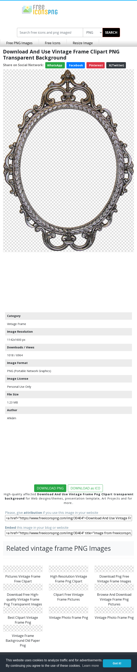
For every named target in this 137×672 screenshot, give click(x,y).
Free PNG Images (19, 43)
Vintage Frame (16, 324)
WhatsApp (55, 65)
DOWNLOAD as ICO (85, 488)
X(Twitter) (116, 65)
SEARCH (111, 32)
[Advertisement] (68, 282)
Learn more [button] (90, 665)
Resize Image (83, 43)
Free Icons (52, 43)
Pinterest (95, 65)
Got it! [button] (117, 663)
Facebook (75, 65)
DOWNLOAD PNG (50, 488)
